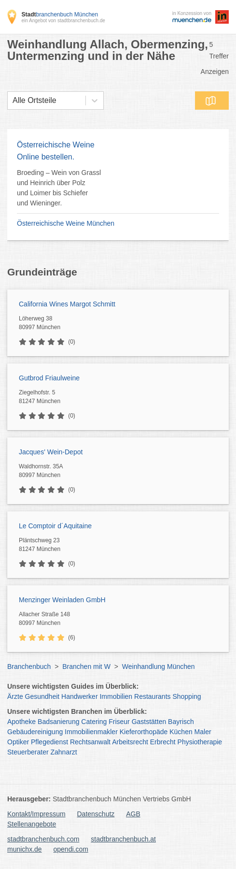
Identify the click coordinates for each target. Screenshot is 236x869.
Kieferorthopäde (144, 732)
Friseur (119, 721)
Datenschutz (96, 814)
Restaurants (152, 696)
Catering (94, 721)
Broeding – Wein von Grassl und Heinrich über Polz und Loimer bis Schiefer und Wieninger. (59, 188)
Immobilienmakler (91, 732)
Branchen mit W (86, 666)
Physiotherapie (200, 742)
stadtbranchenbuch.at (123, 839)
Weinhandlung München (158, 666)
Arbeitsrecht (130, 742)
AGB (133, 814)
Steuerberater (28, 752)
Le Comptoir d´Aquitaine (55, 526)
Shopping (186, 696)
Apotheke (21, 721)
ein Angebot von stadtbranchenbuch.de (63, 20)
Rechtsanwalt (90, 742)
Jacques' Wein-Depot (51, 452)
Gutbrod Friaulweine (49, 378)
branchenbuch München (59, 14)
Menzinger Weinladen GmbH (62, 600)
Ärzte (15, 696)
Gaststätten (149, 721)
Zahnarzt (64, 752)
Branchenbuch (29, 666)
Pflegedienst (49, 742)
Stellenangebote (31, 824)
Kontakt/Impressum (36, 814)
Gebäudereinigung (35, 732)
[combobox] (13, 100)
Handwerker (79, 696)
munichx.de (24, 849)
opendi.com (70, 849)
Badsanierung (58, 721)
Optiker (18, 742)
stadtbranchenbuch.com (43, 839)
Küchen (180, 732)
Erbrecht (163, 742)
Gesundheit (42, 696)
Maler (202, 732)
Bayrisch (181, 721)
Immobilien (115, 696)
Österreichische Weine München (65, 223)
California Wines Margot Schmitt (67, 304)
